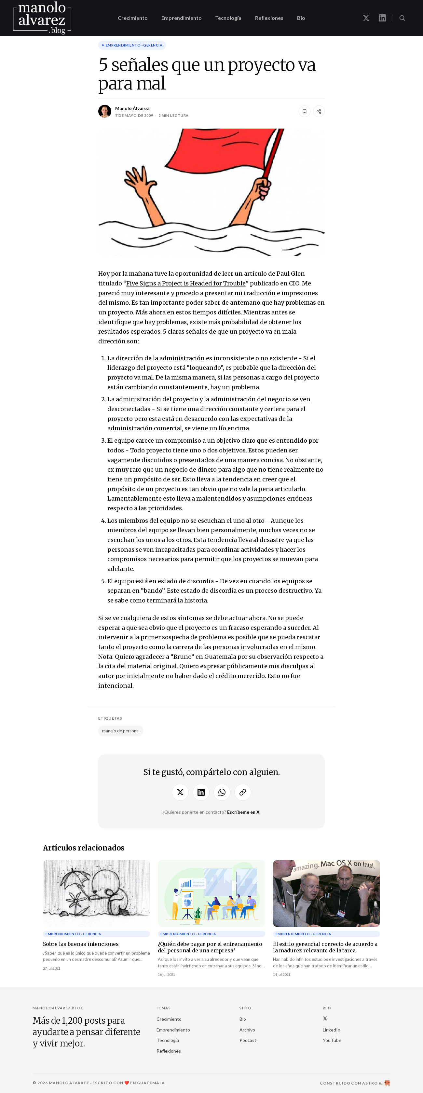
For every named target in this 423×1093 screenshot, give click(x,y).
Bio (301, 18)
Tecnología (228, 18)
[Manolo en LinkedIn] (382, 18)
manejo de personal (121, 730)
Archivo (247, 1029)
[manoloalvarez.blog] (42, 18)
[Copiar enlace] (242, 792)
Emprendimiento (181, 18)
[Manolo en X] (366, 18)
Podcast (247, 1040)
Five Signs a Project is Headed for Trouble (186, 283)
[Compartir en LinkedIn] (201, 792)
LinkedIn (331, 1029)
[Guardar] (304, 111)
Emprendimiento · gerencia (134, 45)
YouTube (332, 1040)
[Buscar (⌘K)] (402, 18)
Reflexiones (269, 18)
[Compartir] (319, 111)
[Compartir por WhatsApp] (221, 792)
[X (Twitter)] (325, 1018)
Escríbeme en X (243, 812)
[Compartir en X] (180, 792)
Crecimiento (132, 18)
